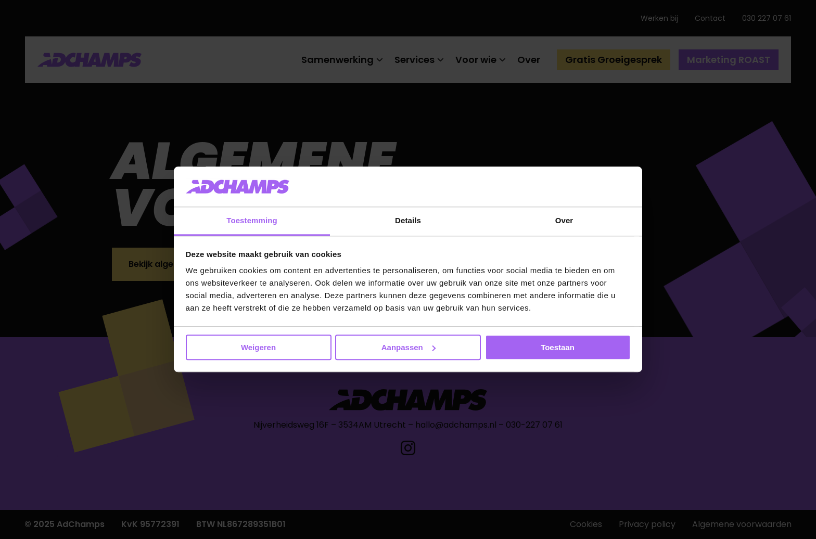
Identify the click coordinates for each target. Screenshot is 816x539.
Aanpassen (408, 347)
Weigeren (258, 347)
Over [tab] (564, 220)
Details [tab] (408, 220)
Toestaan (558, 347)
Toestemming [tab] (251, 220)
